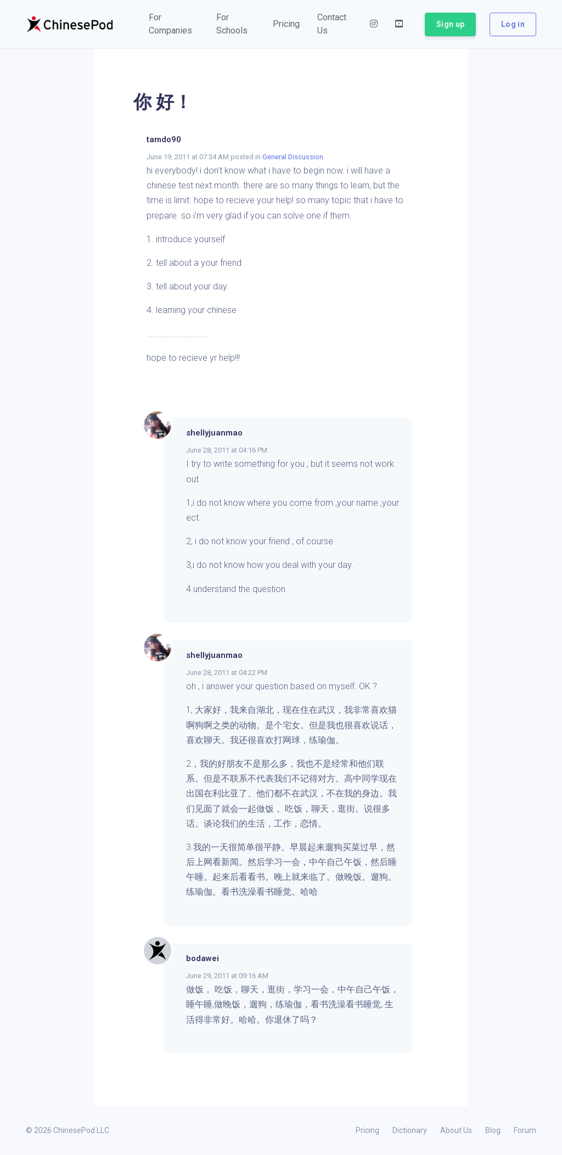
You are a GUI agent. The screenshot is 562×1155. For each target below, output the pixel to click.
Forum (525, 1130)
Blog (493, 1130)
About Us (456, 1130)
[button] (173, 24)
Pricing (367, 1130)
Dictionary (409, 1130)
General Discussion (292, 157)
